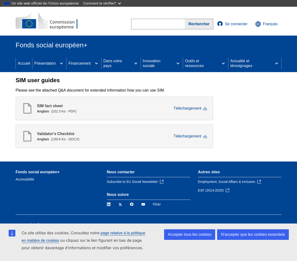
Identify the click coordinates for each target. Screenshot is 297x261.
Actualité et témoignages (241, 63)
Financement (79, 63)
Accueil (24, 63)
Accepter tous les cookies (189, 234)
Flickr (157, 204)
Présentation (45, 63)
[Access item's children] (61, 63)
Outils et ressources (194, 63)
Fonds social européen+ (38, 172)
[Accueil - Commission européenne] (50, 21)
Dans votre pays (112, 63)
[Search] (199, 24)
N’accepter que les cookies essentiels (253, 234)
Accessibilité (25, 179)
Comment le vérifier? (102, 3)
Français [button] (266, 24)
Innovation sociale (151, 63)
